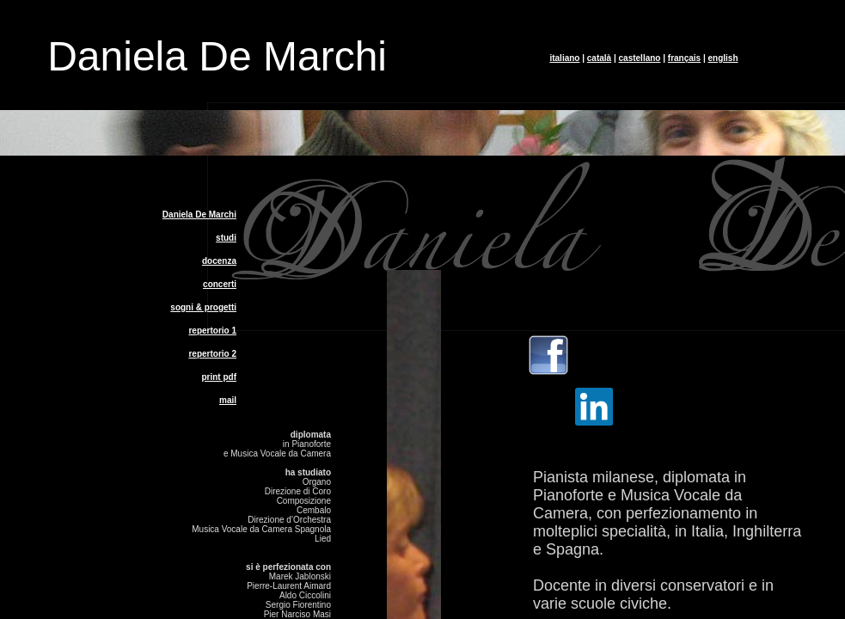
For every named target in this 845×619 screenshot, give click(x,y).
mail (227, 400)
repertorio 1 (212, 330)
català (599, 58)
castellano (640, 58)
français (684, 58)
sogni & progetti (203, 307)
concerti (219, 284)
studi (226, 237)
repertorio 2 (212, 354)
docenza (219, 261)
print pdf (218, 377)
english (723, 58)
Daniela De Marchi (199, 214)
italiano (564, 58)
